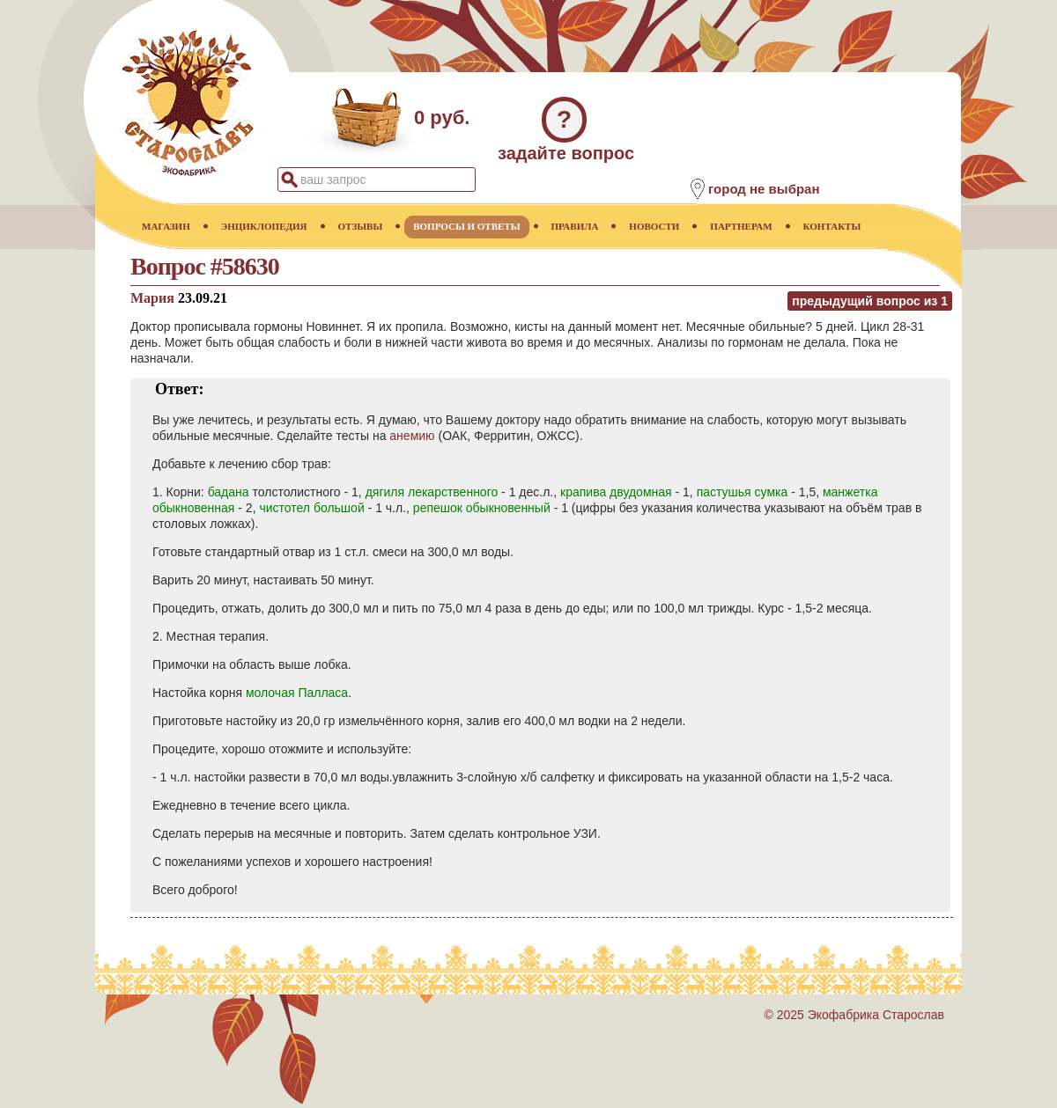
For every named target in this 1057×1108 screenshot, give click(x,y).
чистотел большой (311, 508)
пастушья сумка (742, 492)
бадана (228, 492)
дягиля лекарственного (432, 492)
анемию (411, 436)
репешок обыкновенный (482, 508)
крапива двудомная (616, 492)
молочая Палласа (297, 693)
